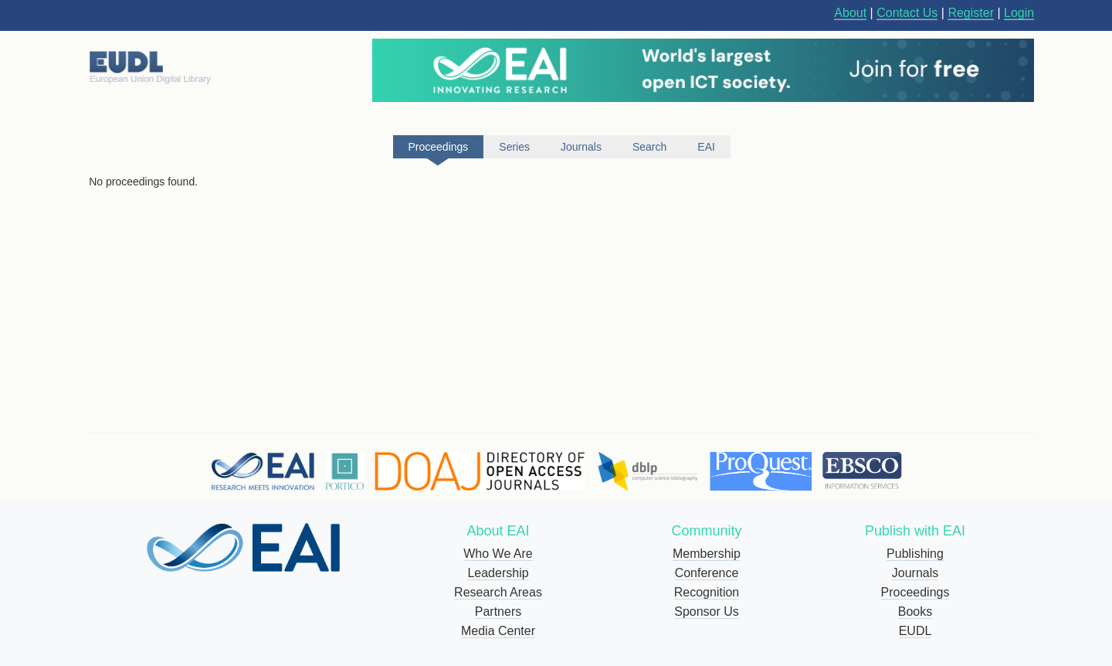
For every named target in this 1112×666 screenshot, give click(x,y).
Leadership (497, 572)
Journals (915, 572)
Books (915, 611)
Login (1019, 12)
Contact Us (906, 12)
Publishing (915, 553)
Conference (707, 572)
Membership (707, 553)
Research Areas (498, 592)
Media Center (498, 630)
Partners (498, 611)
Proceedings (915, 592)
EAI (706, 147)
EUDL (915, 630)
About (850, 12)
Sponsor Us (706, 611)
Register (971, 12)
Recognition (707, 592)
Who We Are (498, 553)
